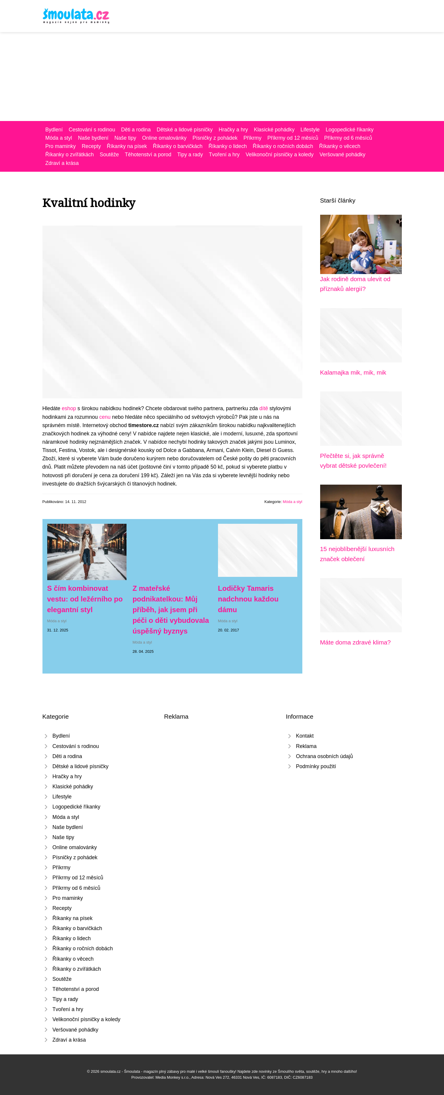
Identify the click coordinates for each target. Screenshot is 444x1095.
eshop (69, 408)
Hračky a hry (233, 130)
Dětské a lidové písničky (185, 130)
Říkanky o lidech (227, 146)
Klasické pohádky (274, 130)
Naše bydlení (93, 138)
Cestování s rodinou (92, 130)
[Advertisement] (222, 76)
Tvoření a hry (224, 154)
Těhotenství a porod (148, 154)
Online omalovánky (164, 138)
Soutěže (109, 154)
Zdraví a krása (62, 163)
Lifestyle (310, 130)
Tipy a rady (190, 154)
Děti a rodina (136, 130)
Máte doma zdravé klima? (355, 642)
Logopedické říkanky (349, 130)
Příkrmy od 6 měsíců (348, 138)
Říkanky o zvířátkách (69, 154)
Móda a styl (58, 138)
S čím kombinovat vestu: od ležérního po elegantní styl (85, 599)
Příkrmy (253, 138)
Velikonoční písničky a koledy (280, 154)
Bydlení (54, 130)
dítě (263, 408)
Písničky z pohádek (215, 138)
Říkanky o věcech (339, 146)
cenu (104, 417)
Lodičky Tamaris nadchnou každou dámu (248, 599)
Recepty (91, 146)
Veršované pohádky (343, 154)
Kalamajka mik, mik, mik (353, 372)
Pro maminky (60, 146)
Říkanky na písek (127, 146)
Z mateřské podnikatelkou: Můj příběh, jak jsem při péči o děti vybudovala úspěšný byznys (170, 609)
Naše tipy (125, 138)
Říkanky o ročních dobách (283, 146)
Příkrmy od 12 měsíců (292, 138)
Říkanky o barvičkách (178, 146)
